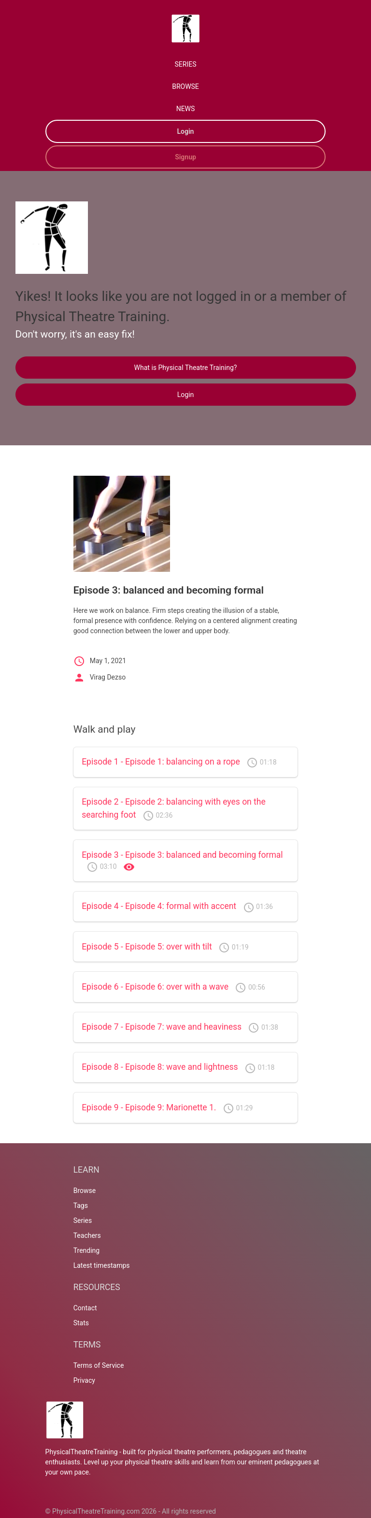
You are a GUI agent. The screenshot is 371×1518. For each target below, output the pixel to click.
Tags (80, 1205)
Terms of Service (98, 1365)
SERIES (186, 64)
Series (82, 1220)
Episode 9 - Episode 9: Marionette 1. (149, 1107)
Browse (84, 1190)
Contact (85, 1308)
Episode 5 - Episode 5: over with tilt (147, 946)
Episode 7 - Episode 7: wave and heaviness (162, 1027)
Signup (185, 157)
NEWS (185, 109)
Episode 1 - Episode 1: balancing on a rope (161, 761)
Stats (81, 1323)
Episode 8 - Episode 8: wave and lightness (160, 1067)
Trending (86, 1250)
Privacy (84, 1380)
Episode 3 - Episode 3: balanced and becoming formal (182, 855)
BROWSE (185, 86)
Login (185, 131)
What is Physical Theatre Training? (185, 367)
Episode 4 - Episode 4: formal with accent (159, 906)
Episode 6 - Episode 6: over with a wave (155, 987)
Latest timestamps (101, 1265)
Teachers (87, 1235)
